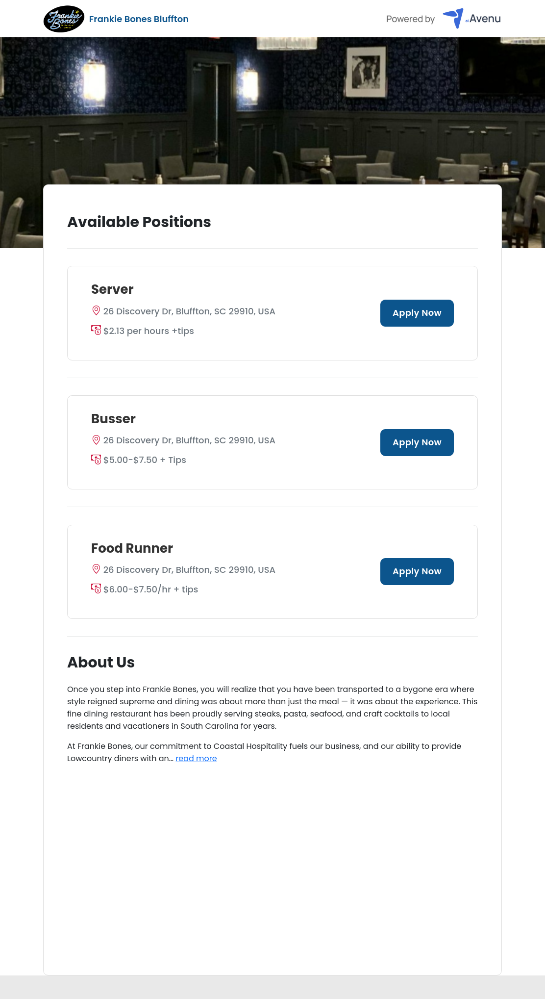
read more (196, 758)
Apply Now (417, 313)
